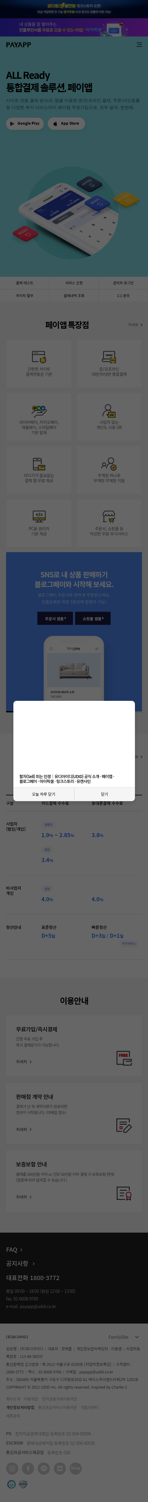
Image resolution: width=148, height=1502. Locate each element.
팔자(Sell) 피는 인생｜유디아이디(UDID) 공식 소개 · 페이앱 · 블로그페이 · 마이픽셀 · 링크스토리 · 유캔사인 (66, 778)
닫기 (104, 794)
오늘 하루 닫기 (43, 794)
